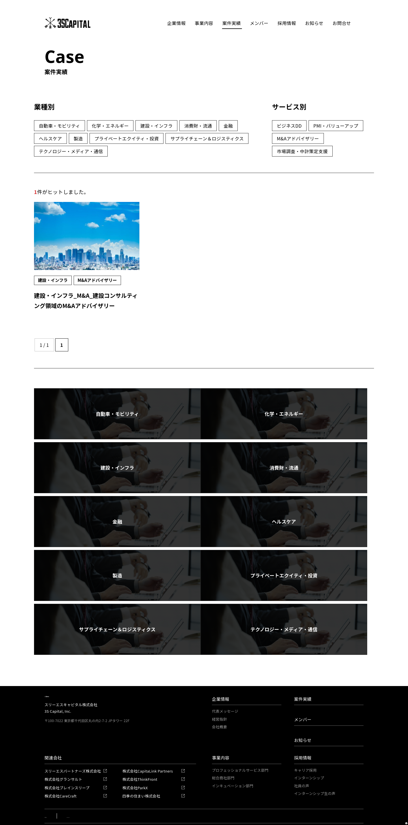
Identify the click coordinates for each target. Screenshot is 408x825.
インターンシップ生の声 (314, 766)
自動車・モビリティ (59, 125)
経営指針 (219, 692)
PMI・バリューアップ (335, 125)
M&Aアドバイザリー (298, 138)
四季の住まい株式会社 (141, 769)
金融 (228, 125)
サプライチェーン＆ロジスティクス (207, 138)
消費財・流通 (198, 125)
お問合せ (343, 23)
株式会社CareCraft (60, 769)
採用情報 (302, 731)
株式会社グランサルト (63, 752)
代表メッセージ (225, 684)
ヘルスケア (50, 138)
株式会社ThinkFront (139, 752)
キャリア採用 (305, 743)
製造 (78, 138)
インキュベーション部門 (232, 759)
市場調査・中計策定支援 (302, 151)
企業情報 (220, 672)
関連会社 (53, 731)
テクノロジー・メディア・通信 (71, 151)
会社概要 (219, 700)
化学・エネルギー (110, 125)
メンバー (259, 23)
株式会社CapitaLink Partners (147, 744)
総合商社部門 (223, 751)
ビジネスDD (289, 125)
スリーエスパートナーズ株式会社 (72, 744)
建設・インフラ (156, 125)
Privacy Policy (93, 789)
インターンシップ (309, 751)
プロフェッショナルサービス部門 (240, 743)
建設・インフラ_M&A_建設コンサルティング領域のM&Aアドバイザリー (86, 305)
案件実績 (231, 23)
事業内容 (220, 731)
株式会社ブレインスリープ (67, 761)
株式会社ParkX (135, 761)
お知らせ (315, 23)
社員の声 (301, 759)
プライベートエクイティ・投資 (126, 138)
